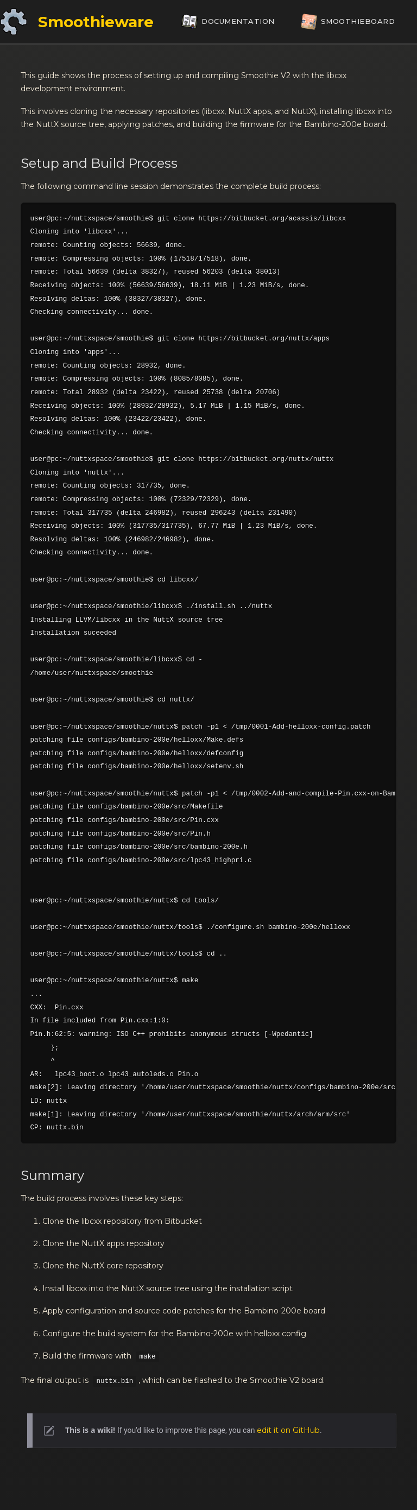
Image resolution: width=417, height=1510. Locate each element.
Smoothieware (96, 21)
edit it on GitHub (288, 1430)
